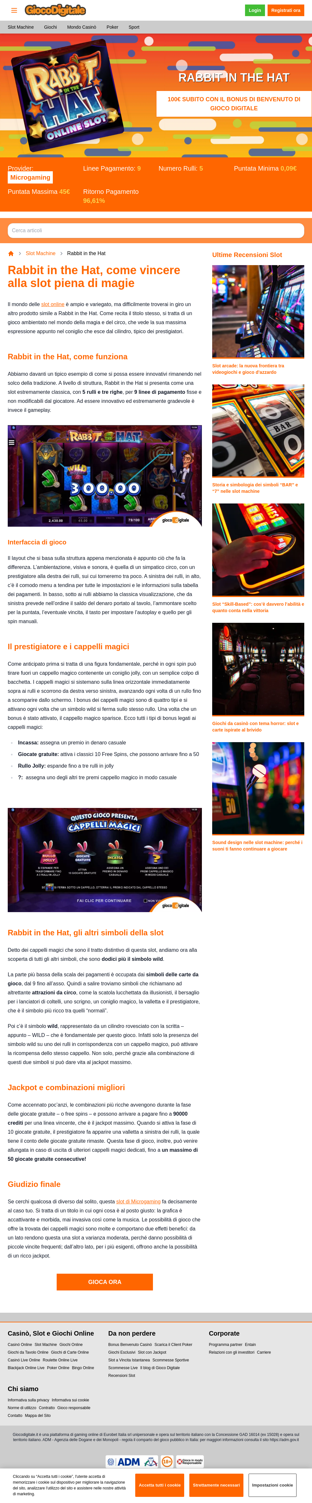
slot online (52, 304)
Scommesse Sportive (171, 1360)
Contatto (15, 1415)
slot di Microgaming (138, 1201)
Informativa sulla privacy (28, 1400)
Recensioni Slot (121, 1375)
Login (255, 10)
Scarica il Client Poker (173, 1344)
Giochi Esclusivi (121, 1352)
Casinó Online (20, 1344)
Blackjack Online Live (26, 1368)
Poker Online (58, 1368)
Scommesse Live (122, 1368)
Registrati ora (285, 10)
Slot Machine (21, 27)
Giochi (50, 27)
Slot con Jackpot (152, 1352)
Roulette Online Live (60, 1360)
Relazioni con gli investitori (231, 1352)
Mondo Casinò (81, 27)
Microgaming (30, 177)
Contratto (47, 1408)
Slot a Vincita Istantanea (129, 1360)
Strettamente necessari (216, 1488)
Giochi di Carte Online (70, 1352)
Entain (250, 1344)
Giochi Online (71, 1344)
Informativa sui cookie (70, 1400)
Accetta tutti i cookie (160, 1488)
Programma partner (225, 1344)
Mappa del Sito (38, 1415)
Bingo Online (83, 1368)
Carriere (264, 1352)
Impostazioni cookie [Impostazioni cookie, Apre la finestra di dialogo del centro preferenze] (272, 1488)
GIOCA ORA (104, 1282)
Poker (112, 27)
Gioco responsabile (73, 1408)
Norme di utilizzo (22, 1408)
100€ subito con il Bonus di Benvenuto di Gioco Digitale (234, 104)
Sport (133, 27)
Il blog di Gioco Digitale (160, 1368)
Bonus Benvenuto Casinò (130, 1344)
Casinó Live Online (24, 1360)
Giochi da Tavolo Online (28, 1352)
